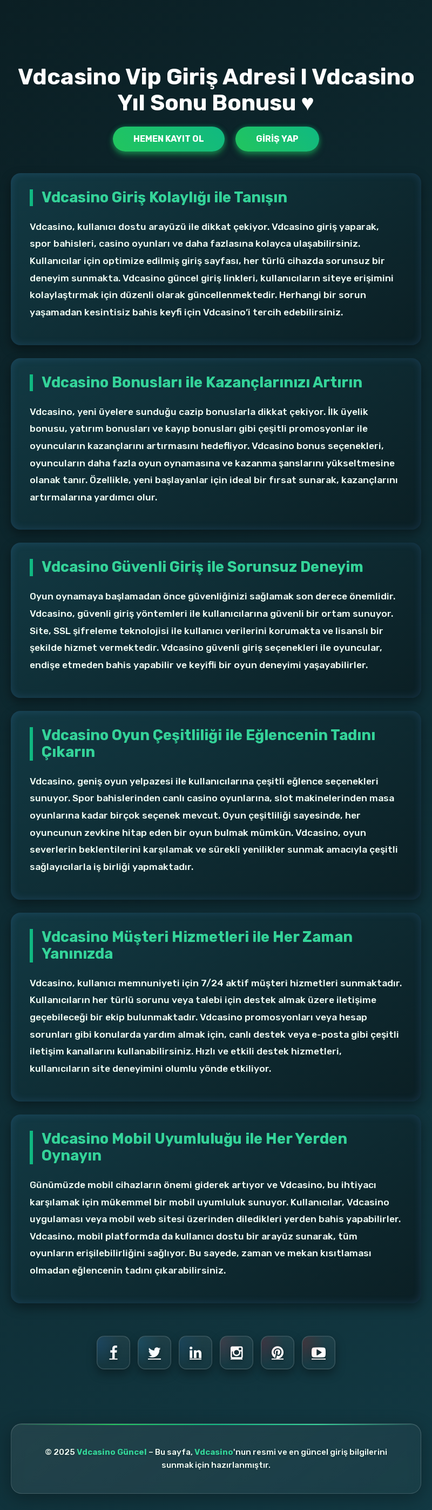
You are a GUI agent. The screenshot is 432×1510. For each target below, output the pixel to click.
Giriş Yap (277, 139)
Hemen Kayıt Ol (168, 139)
